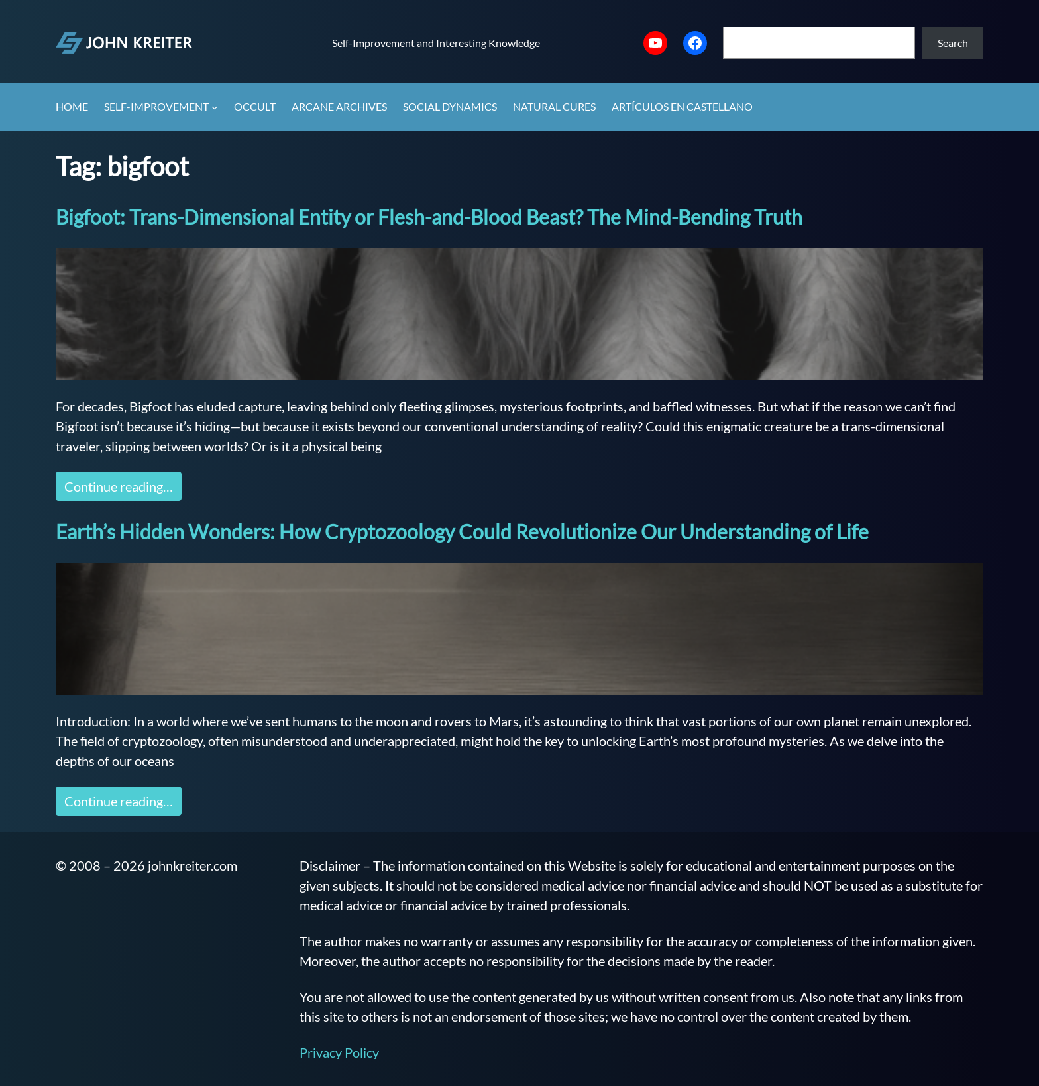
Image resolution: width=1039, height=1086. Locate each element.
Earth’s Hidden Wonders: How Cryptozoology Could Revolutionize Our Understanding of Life (462, 531)
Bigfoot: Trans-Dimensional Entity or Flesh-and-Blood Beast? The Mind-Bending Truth (429, 217)
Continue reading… (118, 486)
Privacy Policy (339, 1052)
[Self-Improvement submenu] (214, 107)
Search (953, 42)
